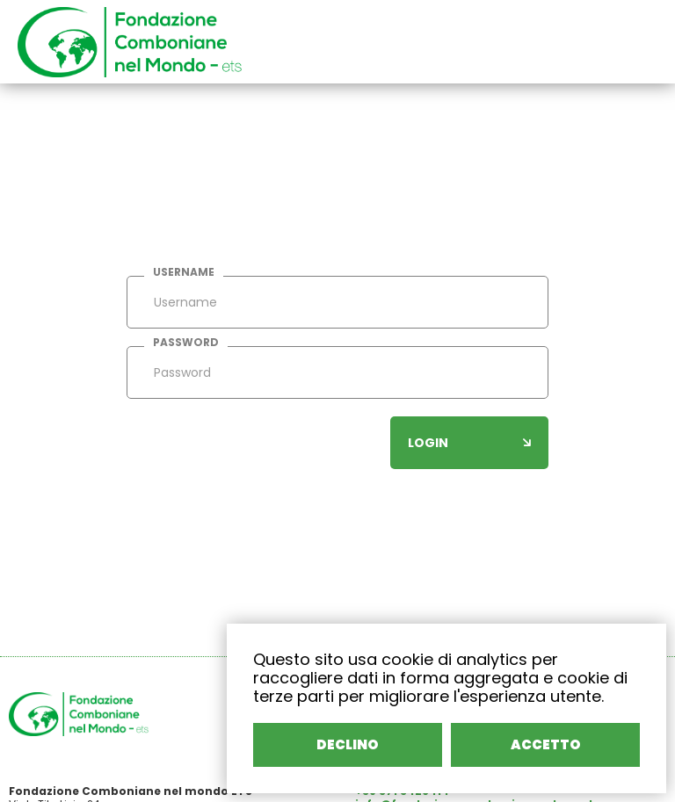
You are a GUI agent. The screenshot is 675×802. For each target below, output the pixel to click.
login (469, 442)
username (183, 272)
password (186, 342)
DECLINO (347, 744)
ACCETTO (546, 744)
